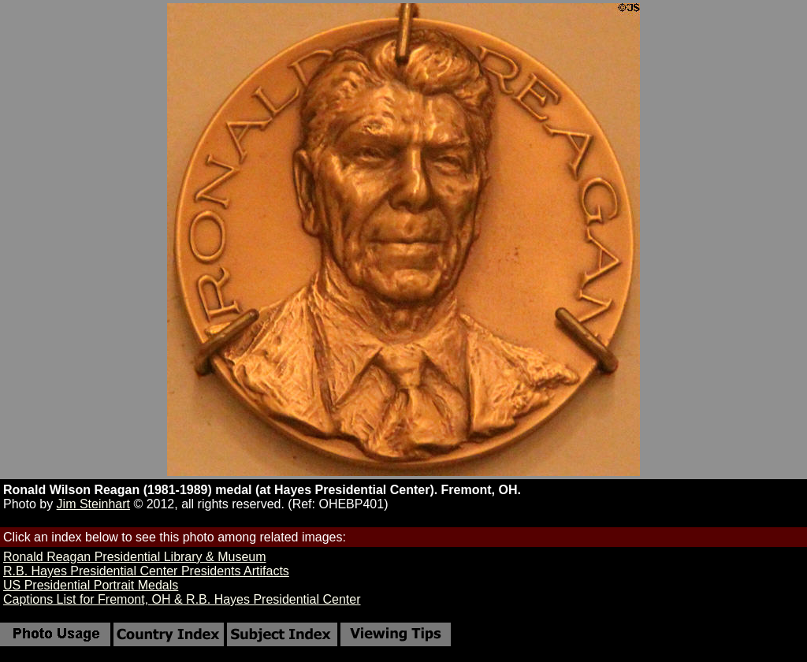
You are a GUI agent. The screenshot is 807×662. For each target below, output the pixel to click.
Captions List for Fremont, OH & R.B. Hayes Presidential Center (182, 599)
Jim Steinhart (93, 504)
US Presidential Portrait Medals (90, 585)
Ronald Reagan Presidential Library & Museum (134, 556)
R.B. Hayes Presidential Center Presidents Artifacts (146, 571)
